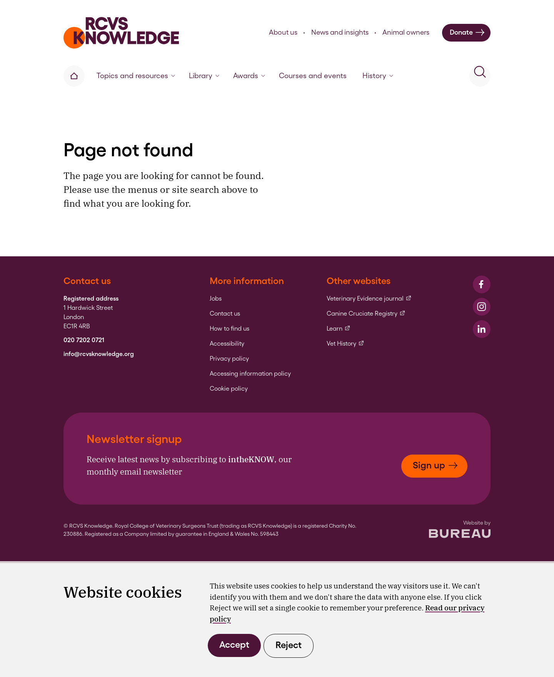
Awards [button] (249, 75)
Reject (288, 644)
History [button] (377, 75)
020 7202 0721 (83, 340)
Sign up (435, 465)
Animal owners (405, 32)
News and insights (340, 32)
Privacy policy (229, 359)
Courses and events (313, 75)
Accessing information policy (250, 374)
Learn (338, 329)
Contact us (225, 314)
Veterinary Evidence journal (369, 299)
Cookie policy (229, 389)
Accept (234, 644)
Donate (467, 32)
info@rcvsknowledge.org (98, 354)
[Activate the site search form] (480, 76)
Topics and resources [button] (136, 75)
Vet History (345, 344)
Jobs (216, 299)
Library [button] (204, 75)
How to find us (229, 329)
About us (283, 32)
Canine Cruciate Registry (366, 314)
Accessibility (227, 344)
